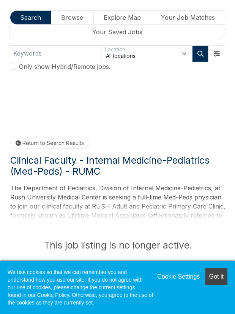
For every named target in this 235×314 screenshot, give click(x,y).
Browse (72, 17)
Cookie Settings (178, 276)
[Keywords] (55, 53)
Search (30, 17)
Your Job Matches (188, 17)
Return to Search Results (50, 143)
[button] (216, 53)
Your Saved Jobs (117, 32)
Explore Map (122, 17)
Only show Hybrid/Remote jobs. (64, 66)
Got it (216, 276)
